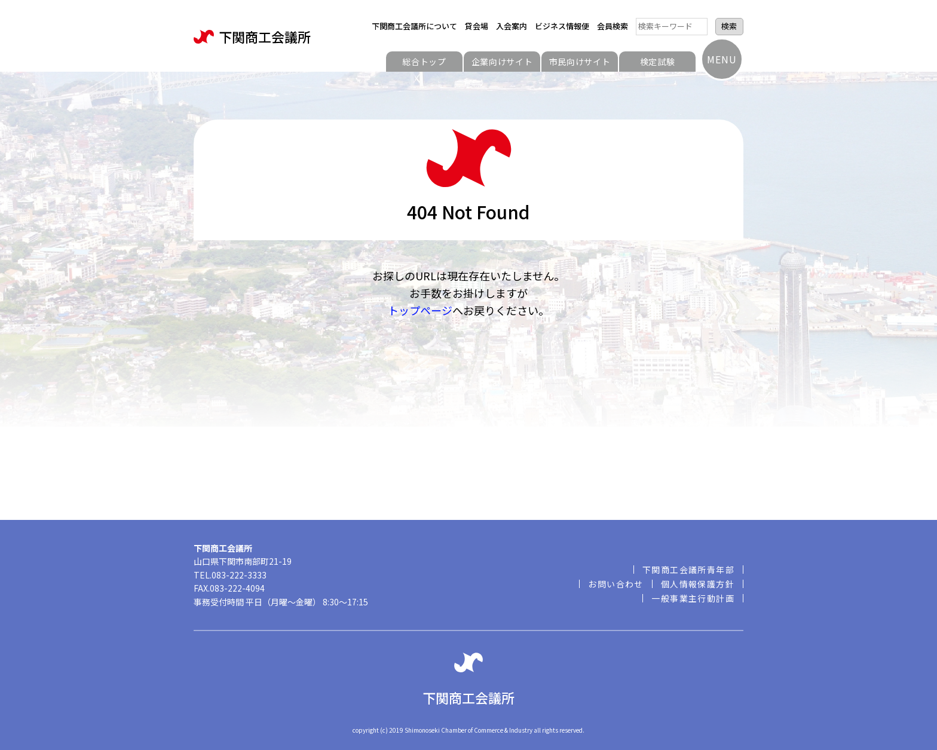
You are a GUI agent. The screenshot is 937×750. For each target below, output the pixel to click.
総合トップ (424, 62)
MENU (721, 59)
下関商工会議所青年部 (688, 569)
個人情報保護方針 (697, 584)
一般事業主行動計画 (692, 598)
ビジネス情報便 (562, 26)
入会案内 (511, 26)
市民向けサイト (580, 62)
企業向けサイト (502, 62)
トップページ (420, 310)
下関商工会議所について (414, 26)
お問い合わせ (615, 584)
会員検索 (612, 26)
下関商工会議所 (252, 37)
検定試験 (657, 62)
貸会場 (476, 26)
